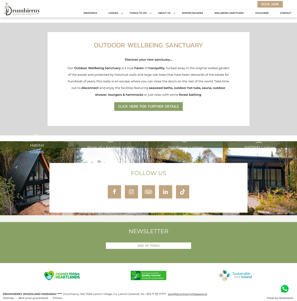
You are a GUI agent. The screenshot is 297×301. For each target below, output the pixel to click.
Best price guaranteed (33, 298)
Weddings (90, 13)
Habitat (37, 144)
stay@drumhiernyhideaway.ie (187, 294)
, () (101, 294)
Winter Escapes (192, 13)
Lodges (113, 13)
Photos (57, 298)
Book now (270, 4)
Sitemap (8, 298)
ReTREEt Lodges (259, 143)
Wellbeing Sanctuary (229, 13)
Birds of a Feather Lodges (111, 143)
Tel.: (153, 294)
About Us (164, 13)
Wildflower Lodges (185, 143)
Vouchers (262, 13)
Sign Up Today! (148, 245)
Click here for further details (148, 106)
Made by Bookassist (280, 298)
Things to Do (138, 13)
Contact (285, 13)
